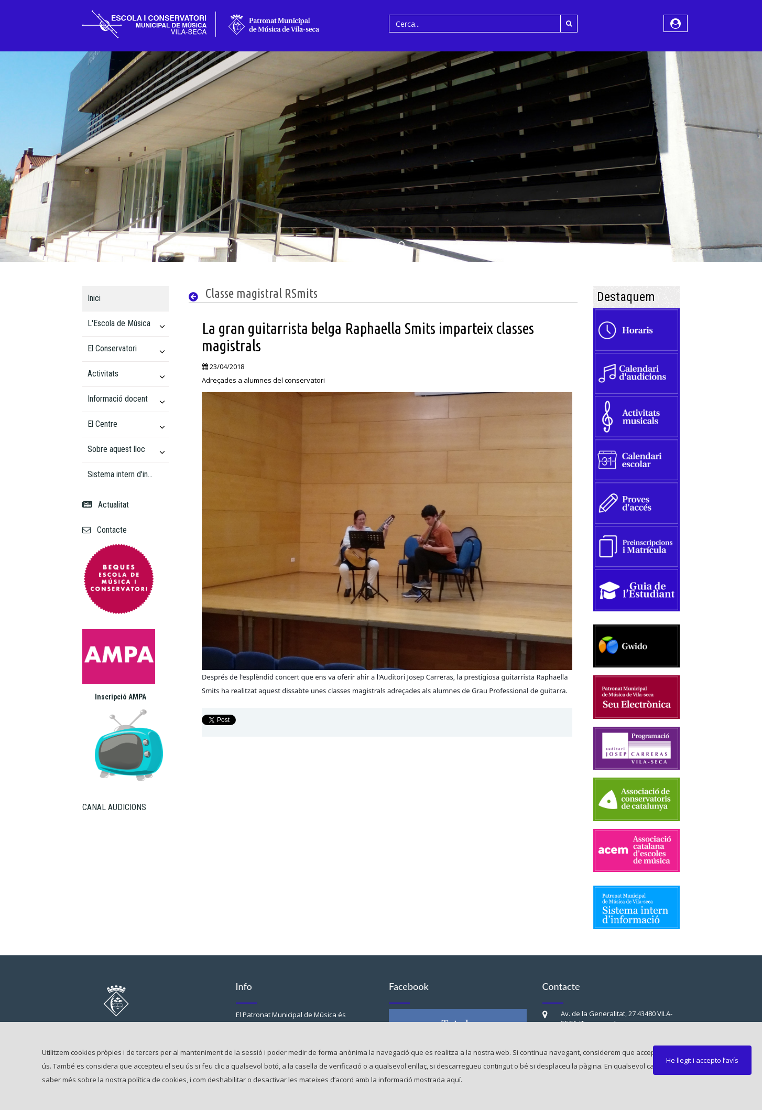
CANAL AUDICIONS (114, 807)
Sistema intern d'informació (121, 474)
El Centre (102, 424)
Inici (94, 298)
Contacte (104, 530)
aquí (454, 1079)
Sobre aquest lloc (116, 449)
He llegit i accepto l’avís (702, 1060)
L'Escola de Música (119, 323)
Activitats (103, 374)
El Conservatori (112, 348)
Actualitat (105, 505)
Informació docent (118, 399)
